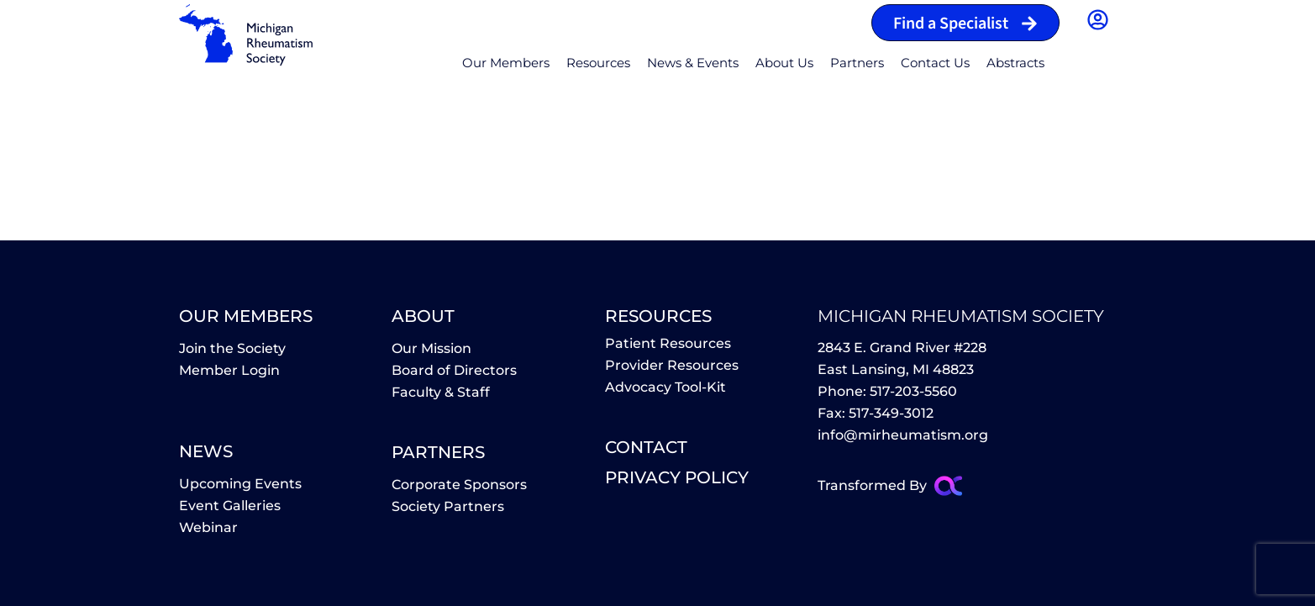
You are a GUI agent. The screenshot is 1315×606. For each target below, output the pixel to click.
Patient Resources (668, 343)
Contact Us (935, 63)
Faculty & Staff (441, 392)
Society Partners (448, 506)
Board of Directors (454, 370)
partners (438, 452)
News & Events (693, 63)
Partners (857, 63)
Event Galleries (230, 506)
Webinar (208, 527)
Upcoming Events (240, 484)
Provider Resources (672, 365)
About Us (784, 63)
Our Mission (431, 348)
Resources (598, 63)
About (423, 316)
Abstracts (1015, 63)
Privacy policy (677, 477)
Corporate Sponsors (459, 485)
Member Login (229, 370)
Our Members (506, 63)
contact (646, 447)
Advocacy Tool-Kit (665, 387)
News (206, 451)
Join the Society (232, 348)
